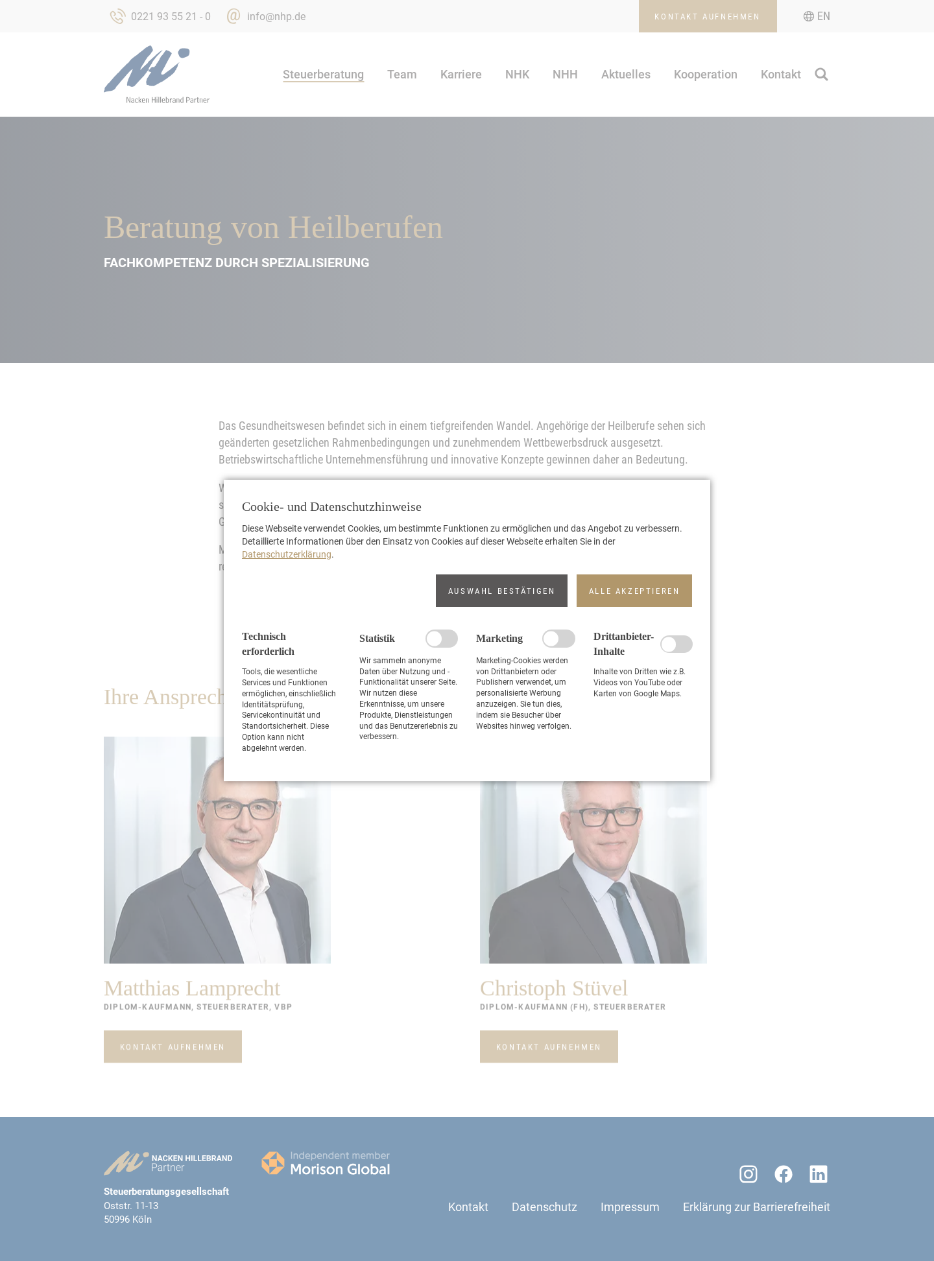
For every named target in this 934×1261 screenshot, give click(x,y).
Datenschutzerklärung (286, 554)
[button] (502, 590)
